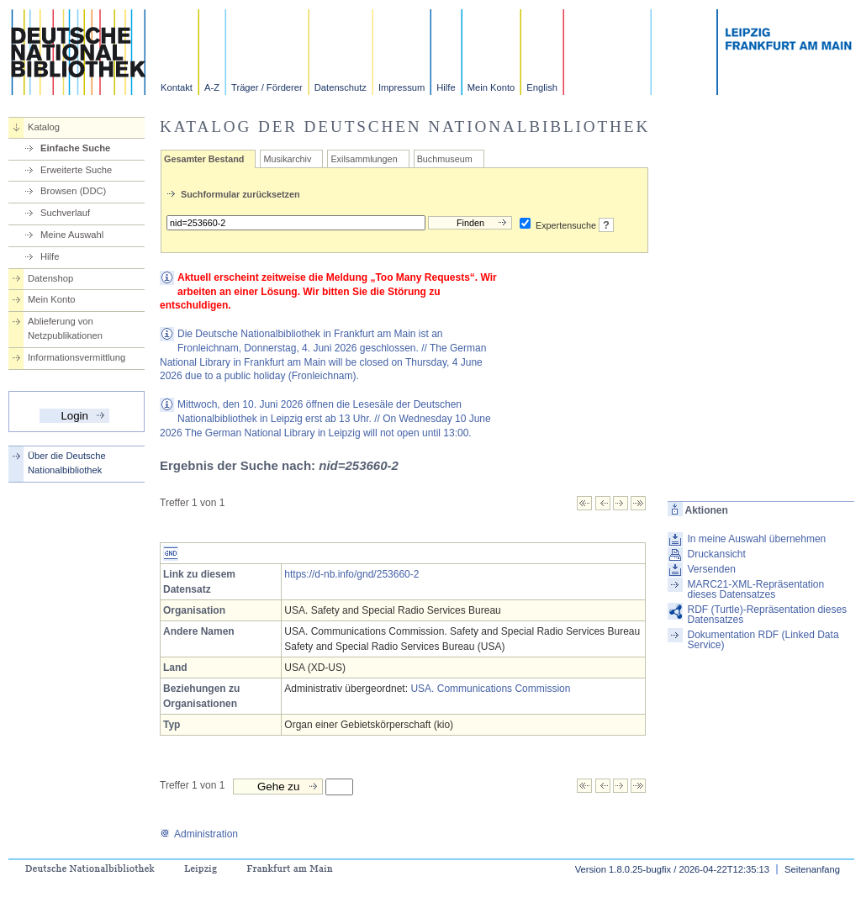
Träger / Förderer (267, 87)
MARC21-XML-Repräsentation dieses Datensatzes (755, 589)
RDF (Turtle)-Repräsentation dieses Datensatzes (767, 615)
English (541, 87)
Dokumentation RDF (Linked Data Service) (762, 640)
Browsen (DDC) (73, 191)
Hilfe (445, 87)
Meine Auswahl (71, 235)
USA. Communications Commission (490, 688)
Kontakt (177, 87)
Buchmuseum (445, 159)
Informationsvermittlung (76, 357)
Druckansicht (716, 554)
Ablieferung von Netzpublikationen (65, 328)
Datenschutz (340, 87)
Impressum (401, 87)
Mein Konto (491, 87)
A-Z (211, 87)
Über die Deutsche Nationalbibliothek (67, 463)
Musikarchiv (287, 159)
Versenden (711, 569)
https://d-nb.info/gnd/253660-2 (351, 574)
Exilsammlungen (363, 159)
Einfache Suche (75, 148)
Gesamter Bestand (204, 159)
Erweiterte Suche (76, 170)
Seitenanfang (812, 869)
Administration (199, 834)
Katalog (44, 127)
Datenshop (50, 278)
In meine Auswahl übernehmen (756, 539)
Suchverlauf (65, 213)
